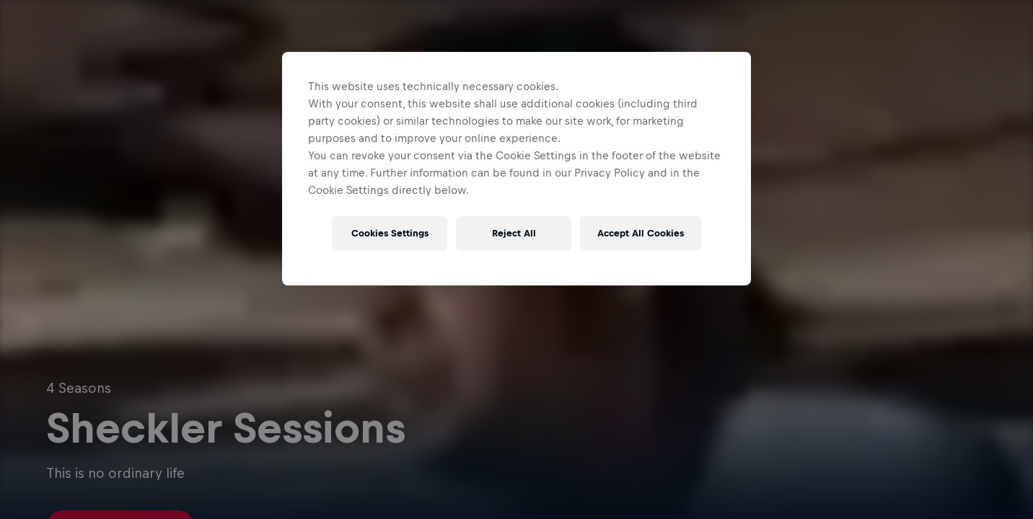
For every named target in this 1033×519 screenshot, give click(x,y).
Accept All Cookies (640, 233)
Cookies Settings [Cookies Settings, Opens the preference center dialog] (389, 233)
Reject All (514, 233)
